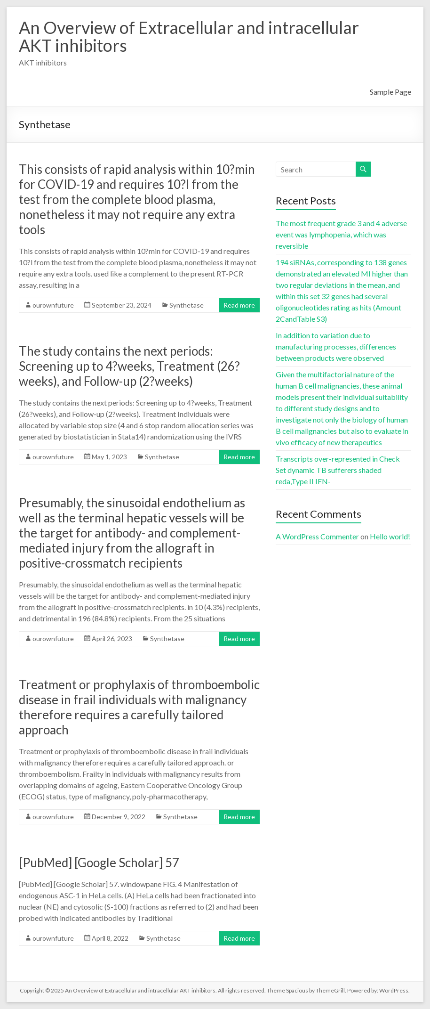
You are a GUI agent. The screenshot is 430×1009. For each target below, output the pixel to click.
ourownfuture (53, 305)
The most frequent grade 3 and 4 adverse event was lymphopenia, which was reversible (341, 234)
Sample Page (390, 91)
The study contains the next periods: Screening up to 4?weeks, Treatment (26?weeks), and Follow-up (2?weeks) (129, 366)
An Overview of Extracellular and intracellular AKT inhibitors (189, 36)
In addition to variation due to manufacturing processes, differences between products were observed (336, 346)
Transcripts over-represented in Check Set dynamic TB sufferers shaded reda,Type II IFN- (338, 470)
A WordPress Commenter (317, 536)
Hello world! (390, 536)
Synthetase (186, 305)
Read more (239, 305)
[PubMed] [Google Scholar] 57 (99, 862)
